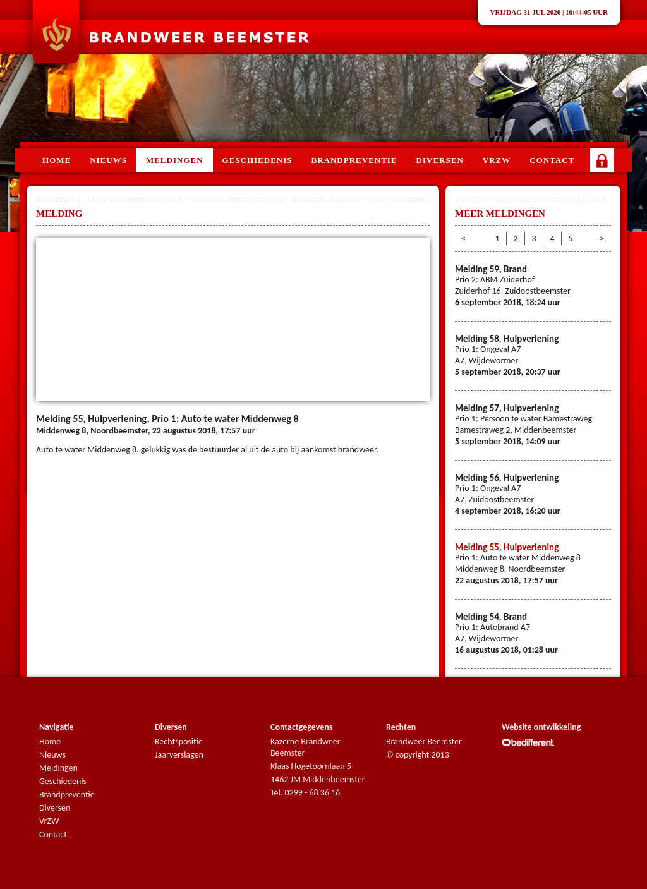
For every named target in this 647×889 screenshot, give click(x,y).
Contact (551, 160)
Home (56, 160)
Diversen (440, 160)
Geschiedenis (257, 160)
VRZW (497, 160)
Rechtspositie (179, 741)
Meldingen (174, 160)
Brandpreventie (354, 160)
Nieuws (108, 160)
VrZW (49, 821)
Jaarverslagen (179, 754)
